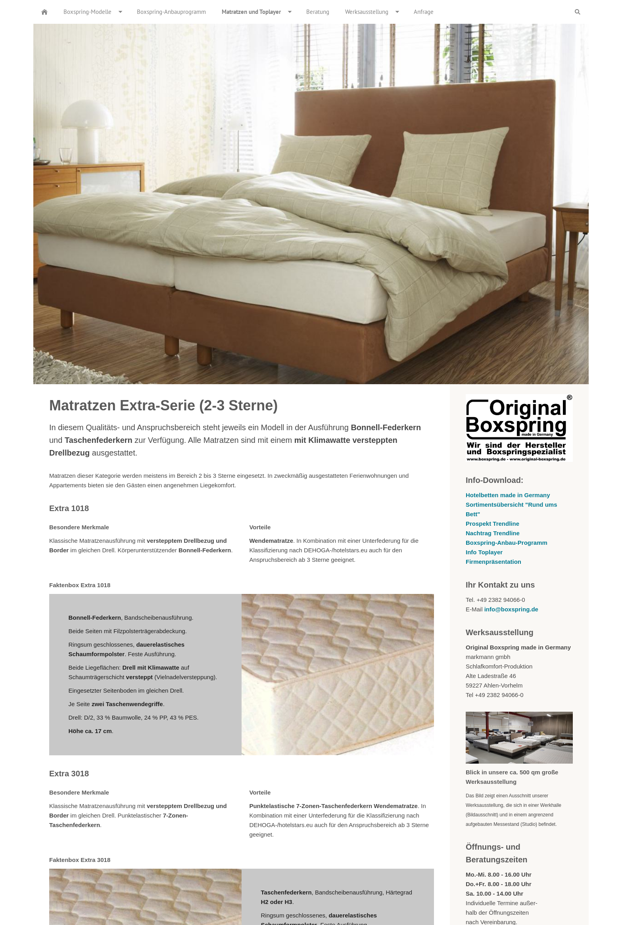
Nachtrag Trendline (493, 533)
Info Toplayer (484, 552)
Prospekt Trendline (492, 523)
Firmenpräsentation (493, 561)
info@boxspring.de (511, 609)
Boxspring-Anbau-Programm (506, 542)
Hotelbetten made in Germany (508, 495)
